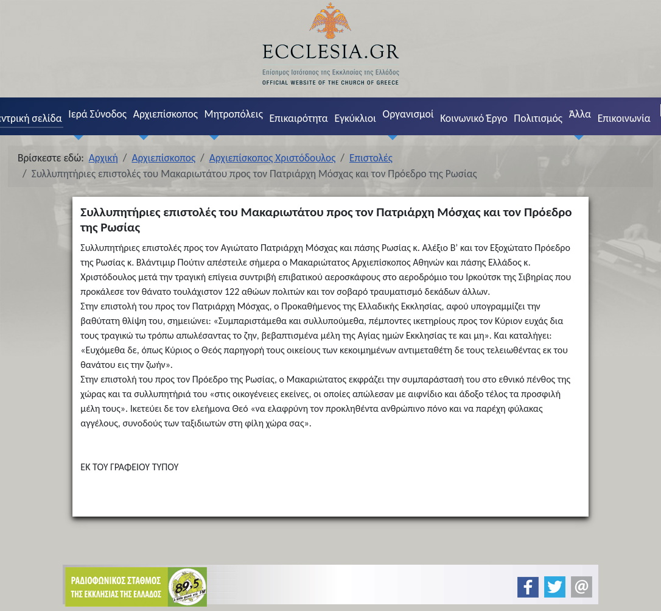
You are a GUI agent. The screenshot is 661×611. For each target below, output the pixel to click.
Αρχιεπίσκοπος (165, 114)
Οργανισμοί (408, 114)
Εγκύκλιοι (355, 118)
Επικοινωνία (624, 118)
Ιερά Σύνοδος (97, 114)
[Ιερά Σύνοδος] (76, 137)
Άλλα (580, 114)
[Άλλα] (576, 137)
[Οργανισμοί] (390, 137)
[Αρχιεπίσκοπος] (140, 137)
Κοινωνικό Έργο (473, 118)
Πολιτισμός (538, 118)
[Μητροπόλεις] (212, 137)
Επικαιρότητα (298, 118)
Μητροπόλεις (234, 114)
